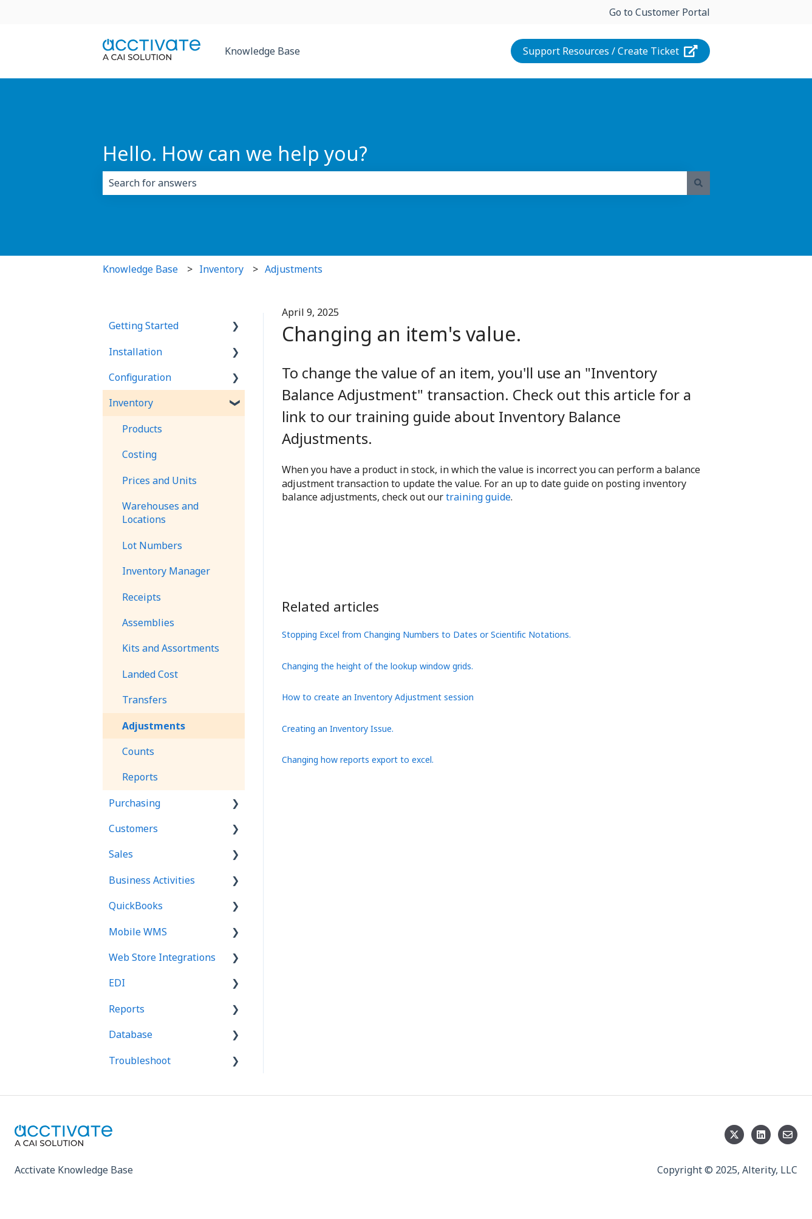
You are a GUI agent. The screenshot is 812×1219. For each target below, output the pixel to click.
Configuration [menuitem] (140, 377)
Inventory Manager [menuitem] (166, 571)
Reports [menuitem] (140, 777)
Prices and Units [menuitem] (159, 480)
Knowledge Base (262, 51)
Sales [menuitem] (121, 854)
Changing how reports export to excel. (358, 759)
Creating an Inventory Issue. (338, 728)
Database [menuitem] (130, 1034)
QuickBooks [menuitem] (136, 905)
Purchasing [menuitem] (134, 803)
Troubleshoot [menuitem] (140, 1060)
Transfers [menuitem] (144, 699)
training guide (478, 497)
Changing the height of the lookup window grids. (377, 666)
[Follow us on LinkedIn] (761, 1134)
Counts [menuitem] (138, 751)
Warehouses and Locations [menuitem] (160, 512)
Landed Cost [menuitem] (150, 674)
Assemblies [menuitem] (148, 622)
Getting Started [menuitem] (144, 325)
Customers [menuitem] (133, 828)
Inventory (221, 269)
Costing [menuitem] (139, 454)
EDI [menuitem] (117, 982)
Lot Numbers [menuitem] (152, 545)
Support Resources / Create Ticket (610, 51)
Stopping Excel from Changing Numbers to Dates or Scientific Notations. (426, 634)
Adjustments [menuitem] (153, 725)
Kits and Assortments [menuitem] (170, 648)
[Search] (698, 182)
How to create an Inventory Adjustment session (378, 697)
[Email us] (787, 1134)
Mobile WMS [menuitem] (138, 931)
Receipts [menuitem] (141, 597)
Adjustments (293, 269)
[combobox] (395, 182)
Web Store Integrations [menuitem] (162, 957)
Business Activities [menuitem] (152, 880)
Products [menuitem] (142, 428)
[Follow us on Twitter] (734, 1134)
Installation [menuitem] (135, 351)
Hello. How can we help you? (235, 153)
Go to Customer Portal (659, 12)
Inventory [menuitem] (131, 402)
